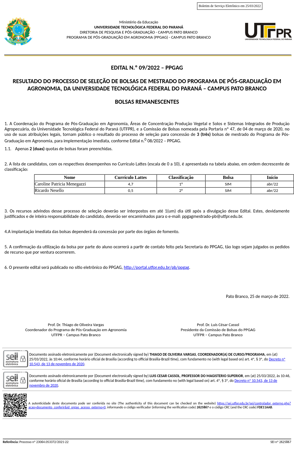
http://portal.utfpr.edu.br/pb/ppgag (156, 267)
